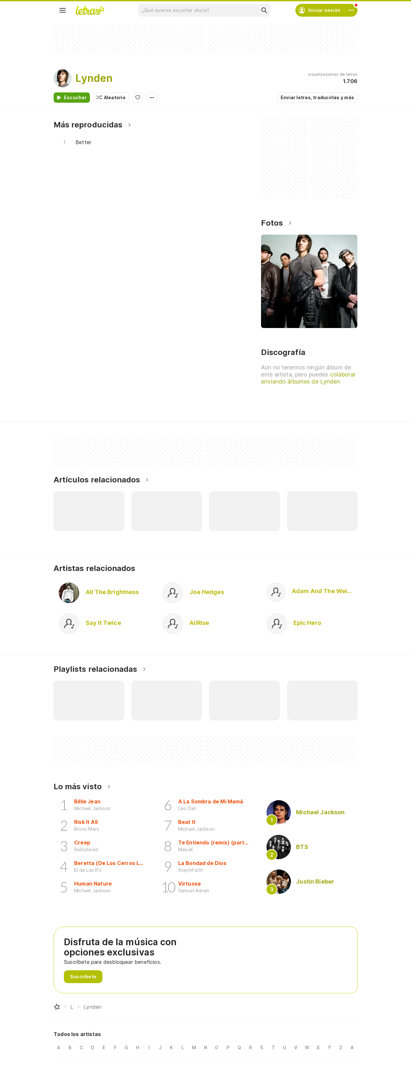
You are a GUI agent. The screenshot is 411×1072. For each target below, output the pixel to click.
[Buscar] (264, 10)
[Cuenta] (351, 10)
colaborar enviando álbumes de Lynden (308, 378)
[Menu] (63, 10)
